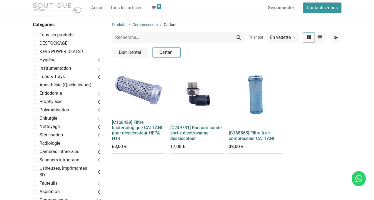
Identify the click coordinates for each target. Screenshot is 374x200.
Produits (119, 24)
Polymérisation (54, 109)
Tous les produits (56, 35)
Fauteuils (49, 183)
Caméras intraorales (59, 151)
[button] (282, 37)
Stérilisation (51, 135)
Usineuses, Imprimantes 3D (63, 172)
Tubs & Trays (52, 76)
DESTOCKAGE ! (55, 43)
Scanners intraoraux (59, 159)
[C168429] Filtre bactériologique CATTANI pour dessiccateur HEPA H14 (137, 130)
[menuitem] (98, 7)
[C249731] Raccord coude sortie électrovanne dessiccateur (196, 133)
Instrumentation (55, 68)
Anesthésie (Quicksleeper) (65, 85)
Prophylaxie (51, 101)
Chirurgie (48, 118)
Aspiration (50, 191)
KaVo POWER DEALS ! (61, 51)
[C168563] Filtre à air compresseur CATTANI (251, 135)
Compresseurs (145, 24)
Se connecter (281, 7)
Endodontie (51, 93)
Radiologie (50, 143)
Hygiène (48, 59)
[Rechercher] (239, 37)
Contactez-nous (322, 7)
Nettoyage (50, 126)
